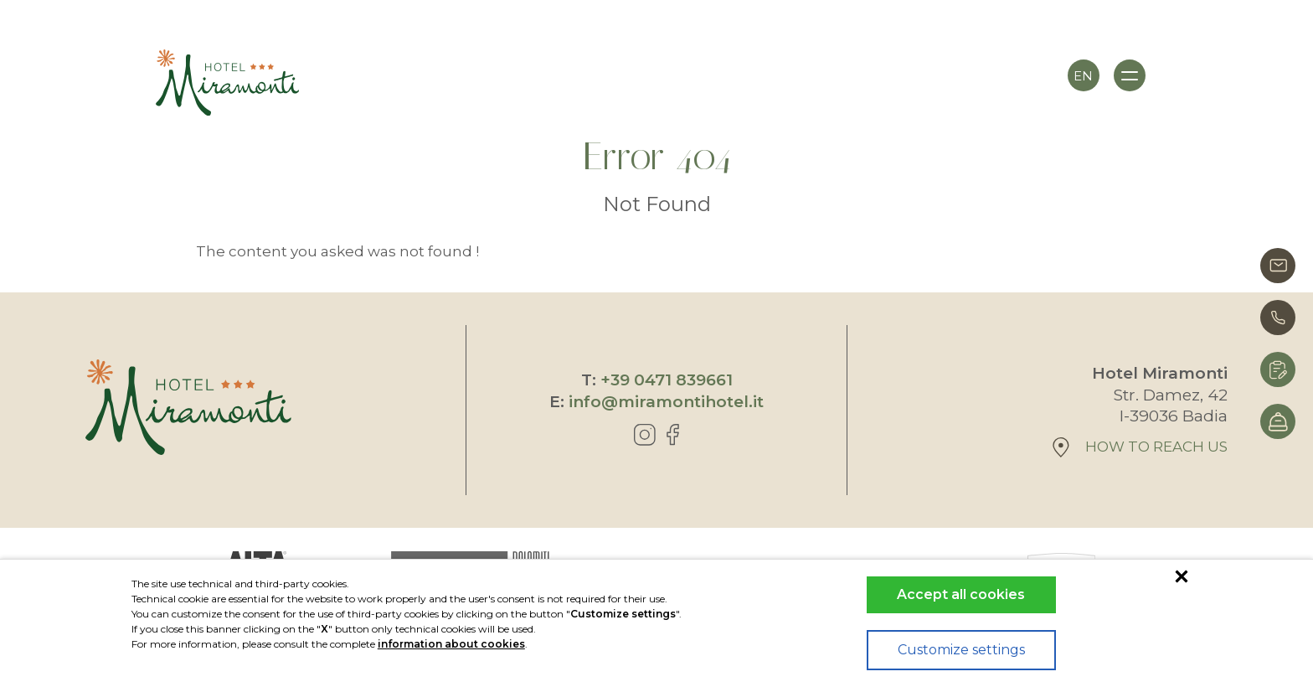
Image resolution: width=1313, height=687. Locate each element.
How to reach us (1140, 447)
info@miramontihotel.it (666, 401)
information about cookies (451, 644)
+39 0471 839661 (666, 380)
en (1083, 76)
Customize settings (961, 650)
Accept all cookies (961, 594)
